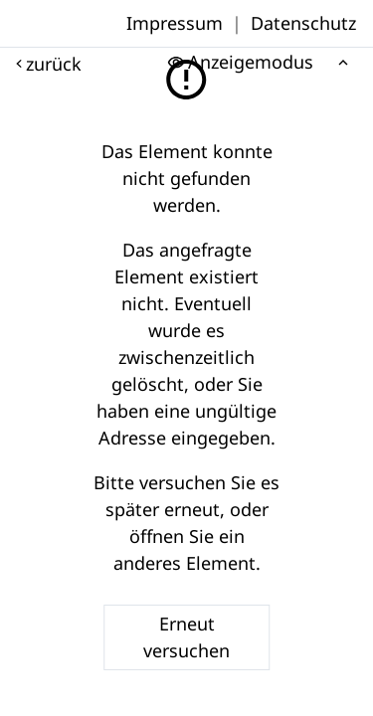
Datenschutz (303, 23)
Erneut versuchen (186, 637)
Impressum (174, 23)
